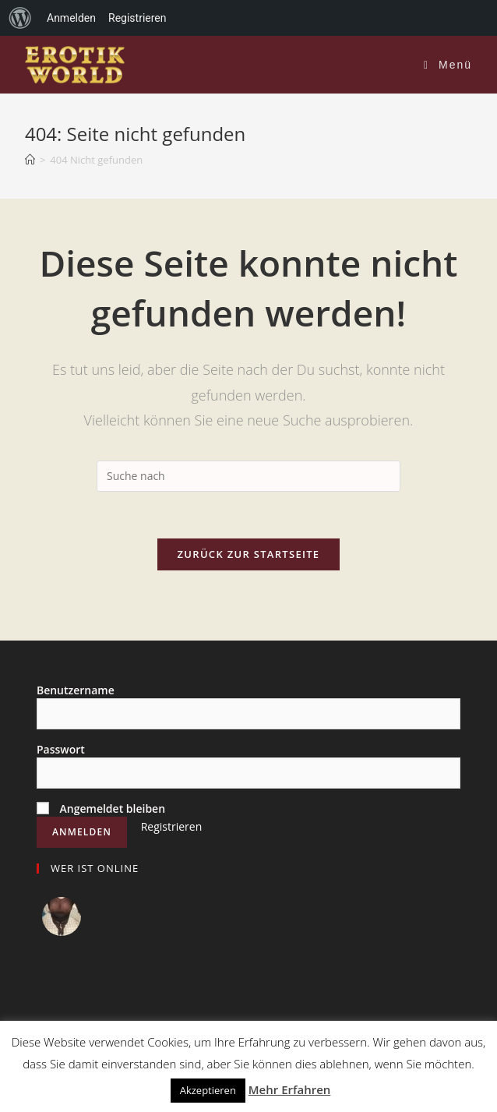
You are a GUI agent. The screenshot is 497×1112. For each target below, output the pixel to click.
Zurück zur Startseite (249, 554)
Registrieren (172, 826)
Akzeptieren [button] (208, 1090)
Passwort (61, 749)
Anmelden (71, 18)
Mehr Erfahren (289, 1089)
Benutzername (76, 690)
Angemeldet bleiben (101, 808)
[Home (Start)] (30, 160)
